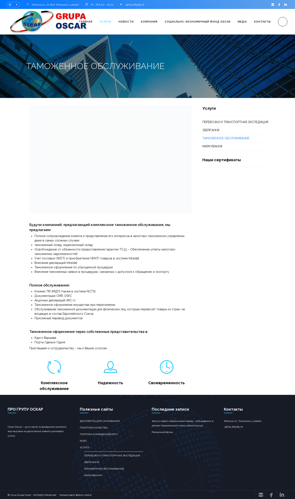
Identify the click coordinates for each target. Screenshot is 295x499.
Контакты (262, 21)
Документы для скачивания (100, 421)
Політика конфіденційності (99, 434)
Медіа (242, 21)
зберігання (210, 130)
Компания (149, 21)
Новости (126, 21)
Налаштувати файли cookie (75, 494)
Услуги (105, 21)
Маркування (212, 146)
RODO (83, 440)
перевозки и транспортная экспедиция (235, 122)
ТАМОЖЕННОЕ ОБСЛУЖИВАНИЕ (225, 138)
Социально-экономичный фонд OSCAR (198, 21)
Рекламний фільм (162, 432)
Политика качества (93, 427)
